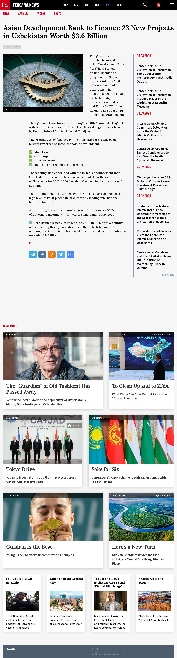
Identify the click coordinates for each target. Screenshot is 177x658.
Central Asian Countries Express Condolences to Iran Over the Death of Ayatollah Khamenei (153, 154)
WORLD (120, 5)
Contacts (11, 648)
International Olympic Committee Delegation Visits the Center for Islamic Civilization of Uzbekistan (152, 131)
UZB (108, 5)
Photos (58, 13)
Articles (23, 13)
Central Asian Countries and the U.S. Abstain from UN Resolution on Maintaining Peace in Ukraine (154, 260)
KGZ (76, 5)
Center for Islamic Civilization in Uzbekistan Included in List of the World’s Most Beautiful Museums (154, 98)
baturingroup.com (111, 654)
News (6, 13)
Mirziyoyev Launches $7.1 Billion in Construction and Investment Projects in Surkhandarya (154, 183)
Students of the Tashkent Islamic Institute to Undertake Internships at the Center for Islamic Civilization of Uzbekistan (154, 213)
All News (168, 275)
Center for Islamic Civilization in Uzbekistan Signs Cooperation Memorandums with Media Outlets (154, 73)
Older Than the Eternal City (66, 580)
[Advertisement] (88, 300)
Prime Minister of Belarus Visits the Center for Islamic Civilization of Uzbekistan (154, 237)
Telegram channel (112, 115)
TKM (97, 5)
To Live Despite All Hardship (19, 580)
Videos (41, 13)
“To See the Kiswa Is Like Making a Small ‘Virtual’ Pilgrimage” (110, 582)
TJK (86, 5)
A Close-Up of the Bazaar (150, 580)
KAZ (66, 5)
